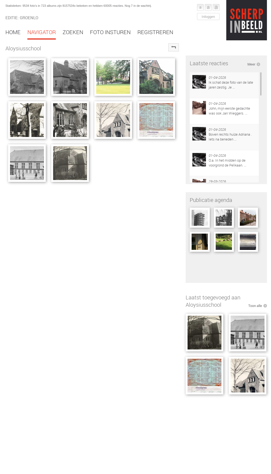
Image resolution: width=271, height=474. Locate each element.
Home (13, 32)
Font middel (208, 7)
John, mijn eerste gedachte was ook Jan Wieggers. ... (229, 111)
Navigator (41, 32)
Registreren (155, 32)
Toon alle (255, 305)
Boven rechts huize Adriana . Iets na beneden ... (230, 137)
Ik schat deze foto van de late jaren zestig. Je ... (231, 85)
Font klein (200, 7)
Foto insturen (110, 32)
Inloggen (208, 16)
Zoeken (73, 32)
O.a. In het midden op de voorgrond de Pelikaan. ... (227, 163)
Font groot (216, 7)
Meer (251, 64)
